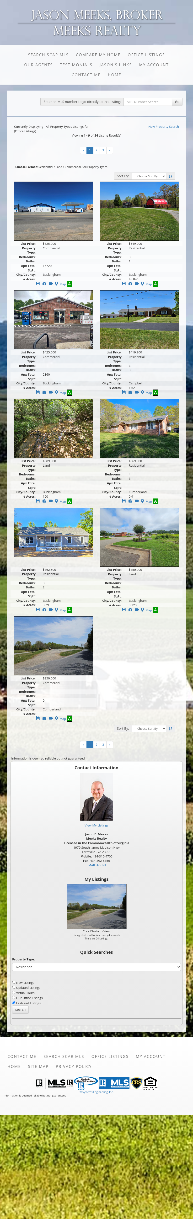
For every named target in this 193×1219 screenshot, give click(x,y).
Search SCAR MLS (48, 54)
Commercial (73, 167)
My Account (154, 64)
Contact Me (86, 74)
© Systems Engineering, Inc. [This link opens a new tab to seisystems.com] (96, 1092)
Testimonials (76, 64)
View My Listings (96, 825)
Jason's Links (116, 64)
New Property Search (163, 126)
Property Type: (23, 959)
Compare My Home (98, 54)
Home (114, 74)
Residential (45, 167)
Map (60, 284)
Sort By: (123, 176)
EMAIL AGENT (97, 865)
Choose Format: (26, 167)
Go (177, 101)
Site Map (38, 1066)
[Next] (109, 150)
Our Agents (38, 64)
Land (59, 167)
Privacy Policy (74, 1066)
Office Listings (146, 54)
